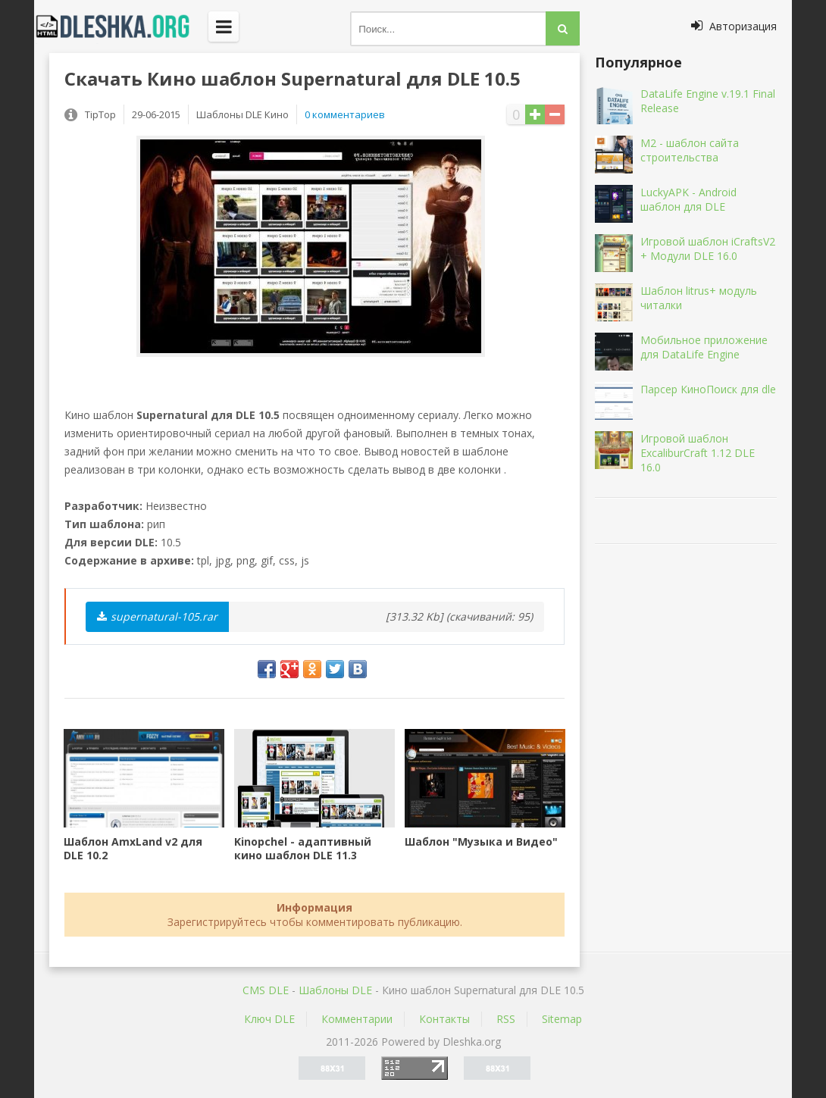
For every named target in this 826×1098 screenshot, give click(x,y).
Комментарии (357, 1019)
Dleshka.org (121, 26)
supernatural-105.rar (157, 616)
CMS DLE (265, 990)
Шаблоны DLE (335, 990)
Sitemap (562, 1019)
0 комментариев (345, 114)
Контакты (444, 1019)
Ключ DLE (269, 1019)
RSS (505, 1019)
